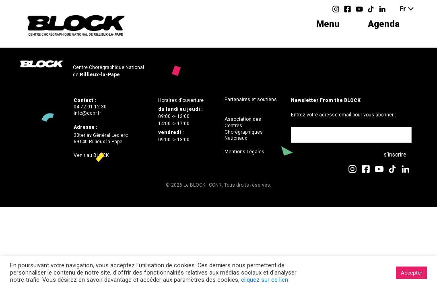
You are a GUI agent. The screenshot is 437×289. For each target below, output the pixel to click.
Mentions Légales (244, 152)
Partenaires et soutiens (251, 99)
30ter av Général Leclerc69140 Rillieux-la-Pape (101, 138)
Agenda (384, 24)
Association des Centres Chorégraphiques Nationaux (244, 128)
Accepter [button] (411, 273)
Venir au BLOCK (91, 155)
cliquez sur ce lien (264, 279)
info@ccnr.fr (87, 113)
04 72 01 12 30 (90, 107)
